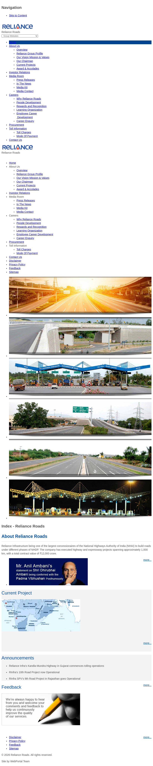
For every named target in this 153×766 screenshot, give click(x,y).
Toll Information (18, 128)
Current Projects (25, 64)
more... (147, 643)
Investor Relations (19, 72)
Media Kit (21, 87)
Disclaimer (15, 737)
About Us (14, 45)
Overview (21, 49)
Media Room (16, 76)
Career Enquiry (25, 121)
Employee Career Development (34, 234)
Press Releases (25, 79)
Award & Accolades (27, 68)
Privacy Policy (17, 740)
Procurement (16, 124)
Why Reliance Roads (28, 98)
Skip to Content (18, 15)
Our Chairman (24, 60)
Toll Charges (23, 132)
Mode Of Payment (27, 136)
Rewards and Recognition (31, 106)
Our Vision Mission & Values (32, 57)
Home (12, 42)
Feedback (14, 744)
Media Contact (24, 91)
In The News (23, 83)
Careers (13, 94)
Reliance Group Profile (29, 53)
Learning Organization (29, 109)
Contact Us (15, 139)
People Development (28, 102)
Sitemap (14, 748)
